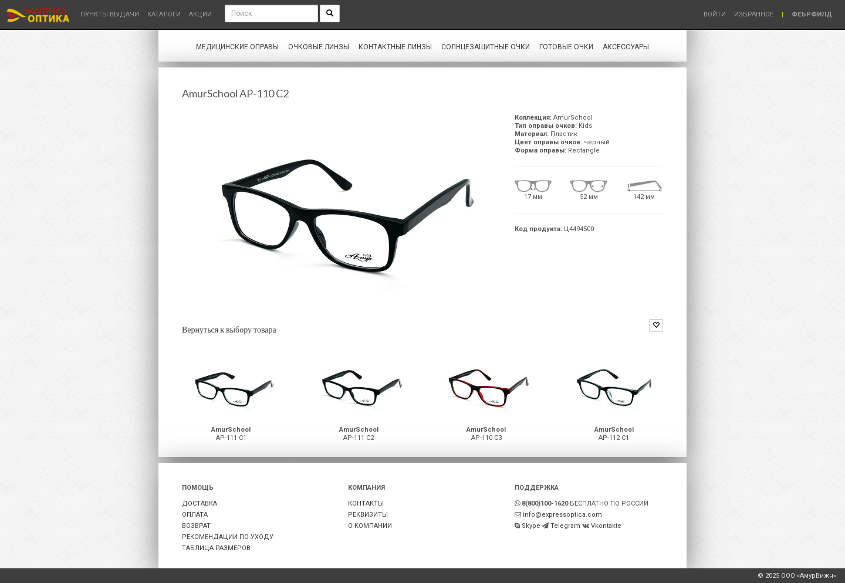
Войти (715, 14)
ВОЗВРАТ (196, 526)
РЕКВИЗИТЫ (368, 514)
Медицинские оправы (237, 47)
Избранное (753, 14)
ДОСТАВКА (199, 503)
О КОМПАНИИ (370, 526)
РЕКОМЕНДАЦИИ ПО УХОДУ (227, 537)
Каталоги (164, 14)
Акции (200, 14)
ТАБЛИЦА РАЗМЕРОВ (216, 548)
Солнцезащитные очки (485, 47)
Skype (531, 526)
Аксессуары (626, 47)
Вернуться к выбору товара (229, 329)
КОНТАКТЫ (366, 503)
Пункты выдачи (109, 14)
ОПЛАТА (195, 514)
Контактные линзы (395, 47)
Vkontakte (606, 526)
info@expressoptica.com (562, 514)
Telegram (565, 526)
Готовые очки (566, 47)
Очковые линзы (318, 47)
